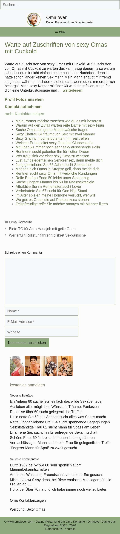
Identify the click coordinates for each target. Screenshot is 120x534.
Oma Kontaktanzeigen (28, 500)
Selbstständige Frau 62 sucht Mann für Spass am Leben (55, 427)
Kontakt (70, 529)
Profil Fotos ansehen (24, 99)
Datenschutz (53, 529)
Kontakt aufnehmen (23, 106)
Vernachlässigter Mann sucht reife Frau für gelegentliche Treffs (60, 443)
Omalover (56, 17)
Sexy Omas (36, 509)
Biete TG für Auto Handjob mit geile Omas (42, 229)
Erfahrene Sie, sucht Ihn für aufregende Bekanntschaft (53, 432)
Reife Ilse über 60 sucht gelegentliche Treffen (46, 412)
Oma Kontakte (20, 222)
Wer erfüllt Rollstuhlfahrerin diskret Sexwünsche (47, 235)
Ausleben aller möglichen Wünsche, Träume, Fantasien (54, 407)
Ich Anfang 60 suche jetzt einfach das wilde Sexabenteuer (56, 401)
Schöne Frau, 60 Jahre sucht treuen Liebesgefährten (52, 438)
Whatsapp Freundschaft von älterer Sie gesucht (64, 475)
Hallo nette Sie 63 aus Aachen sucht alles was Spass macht (58, 417)
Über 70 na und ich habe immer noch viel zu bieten (66, 489)
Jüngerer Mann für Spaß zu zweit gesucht (43, 448)
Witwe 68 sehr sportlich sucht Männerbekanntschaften (45, 467)
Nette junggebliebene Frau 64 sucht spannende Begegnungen (60, 422)
